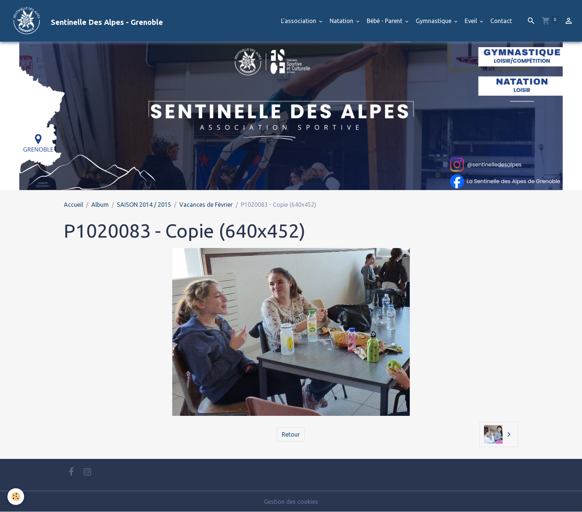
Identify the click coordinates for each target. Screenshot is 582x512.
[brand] (84, 21)
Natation (342, 20)
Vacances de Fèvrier (206, 204)
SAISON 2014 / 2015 (144, 204)
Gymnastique (434, 20)
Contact (501, 20)
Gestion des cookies (291, 501)
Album (100, 204)
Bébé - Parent (385, 20)
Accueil (73, 204)
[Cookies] (15, 496)
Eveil (471, 20)
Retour (291, 434)
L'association (299, 20)
